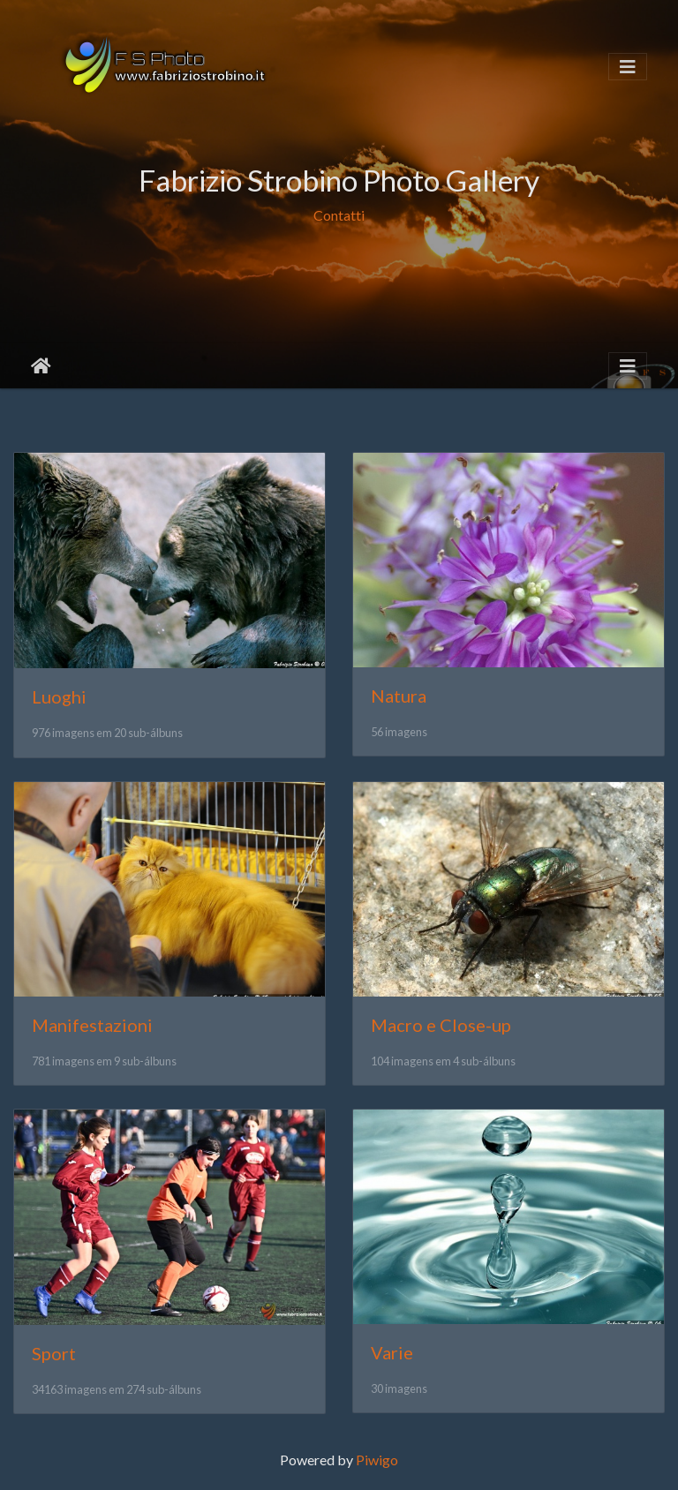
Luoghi (59, 696)
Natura (398, 695)
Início (41, 366)
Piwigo (377, 1459)
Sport (54, 1353)
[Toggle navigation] (627, 66)
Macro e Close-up (441, 1024)
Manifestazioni (92, 1024)
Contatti (339, 215)
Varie (392, 1352)
